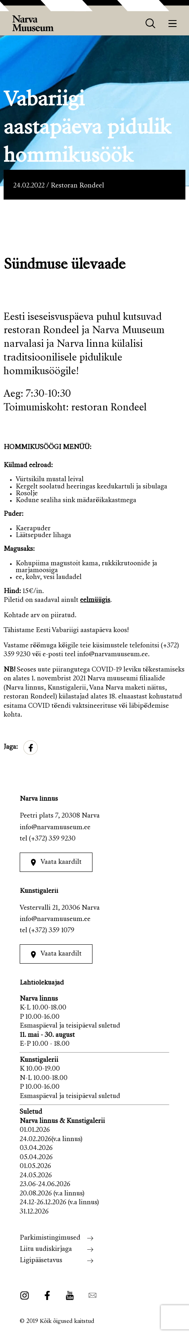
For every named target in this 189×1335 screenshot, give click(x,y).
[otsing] (150, 23)
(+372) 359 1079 (51, 931)
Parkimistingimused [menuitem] (50, 1238)
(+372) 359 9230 (52, 839)
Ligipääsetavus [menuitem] (41, 1261)
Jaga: (11, 747)
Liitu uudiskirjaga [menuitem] (46, 1249)
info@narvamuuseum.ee (55, 828)
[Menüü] (172, 23)
